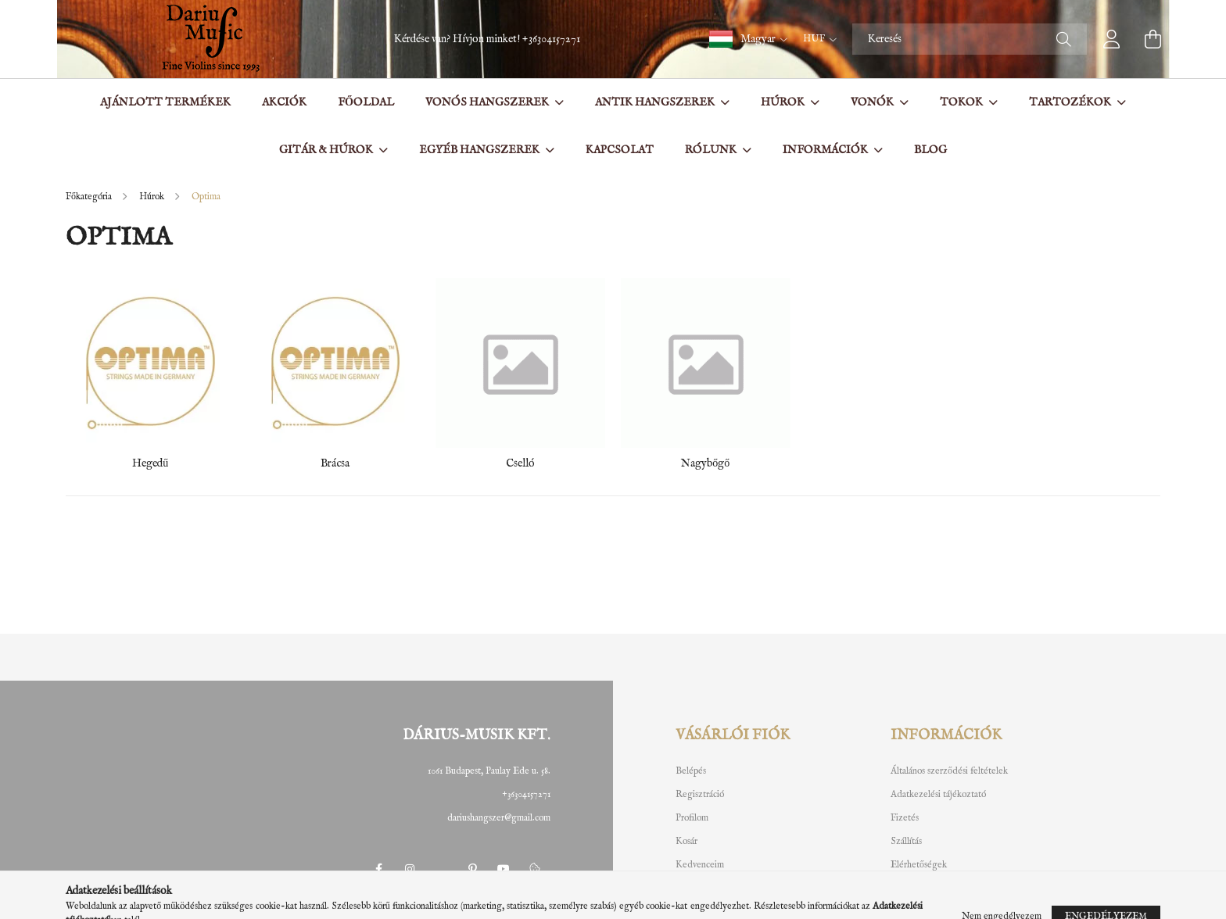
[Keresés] (969, 39)
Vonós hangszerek (488, 102)
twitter (441, 869)
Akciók (284, 102)
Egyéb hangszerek (480, 150)
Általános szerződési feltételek (949, 771)
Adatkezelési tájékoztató (938, 794)
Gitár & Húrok (327, 150)
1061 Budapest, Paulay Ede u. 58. (489, 771)
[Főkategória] (90, 196)
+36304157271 (551, 39)
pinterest (472, 869)
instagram (409, 869)
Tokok (962, 102)
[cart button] (1152, 39)
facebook (378, 869)
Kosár (686, 841)
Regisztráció (700, 794)
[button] (748, 39)
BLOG (930, 150)
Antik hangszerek (656, 102)
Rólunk (712, 150)
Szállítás (906, 841)
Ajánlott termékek (165, 102)
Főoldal (366, 102)
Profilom (692, 818)
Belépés (691, 771)
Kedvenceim (700, 865)
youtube (503, 869)
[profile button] (1111, 39)
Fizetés (905, 818)
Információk (826, 150)
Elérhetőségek (919, 865)
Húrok (784, 102)
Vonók (873, 102)
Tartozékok (1071, 102)
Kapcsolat (620, 150)
